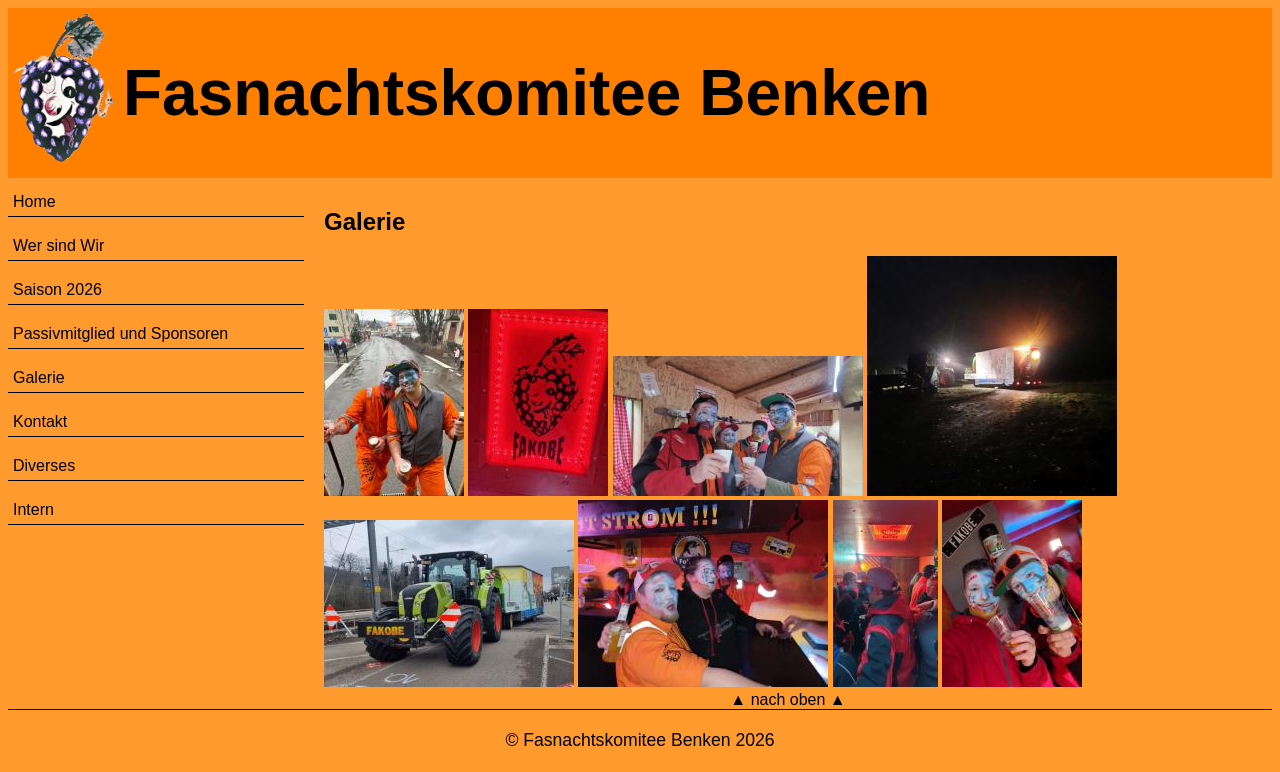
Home (34, 201)
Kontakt (40, 421)
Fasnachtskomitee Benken (526, 93)
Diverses (44, 465)
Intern (33, 509)
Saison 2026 (57, 289)
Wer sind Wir (58, 245)
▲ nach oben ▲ (787, 699)
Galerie (39, 377)
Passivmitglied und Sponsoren (120, 333)
